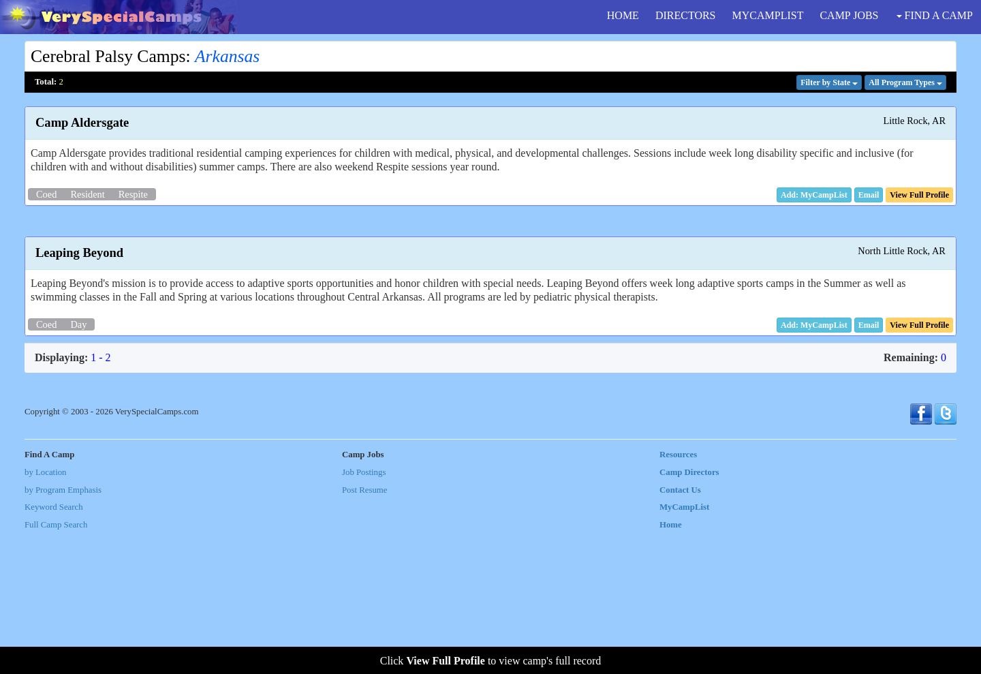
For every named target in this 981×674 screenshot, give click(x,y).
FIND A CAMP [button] (935, 15)
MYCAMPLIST (768, 15)
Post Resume (364, 629)
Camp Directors (689, 612)
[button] (869, 194)
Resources (678, 595)
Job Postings (364, 612)
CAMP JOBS (849, 15)
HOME (623, 15)
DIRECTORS (685, 15)
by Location (45, 612)
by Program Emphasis (63, 629)
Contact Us (680, 629)
